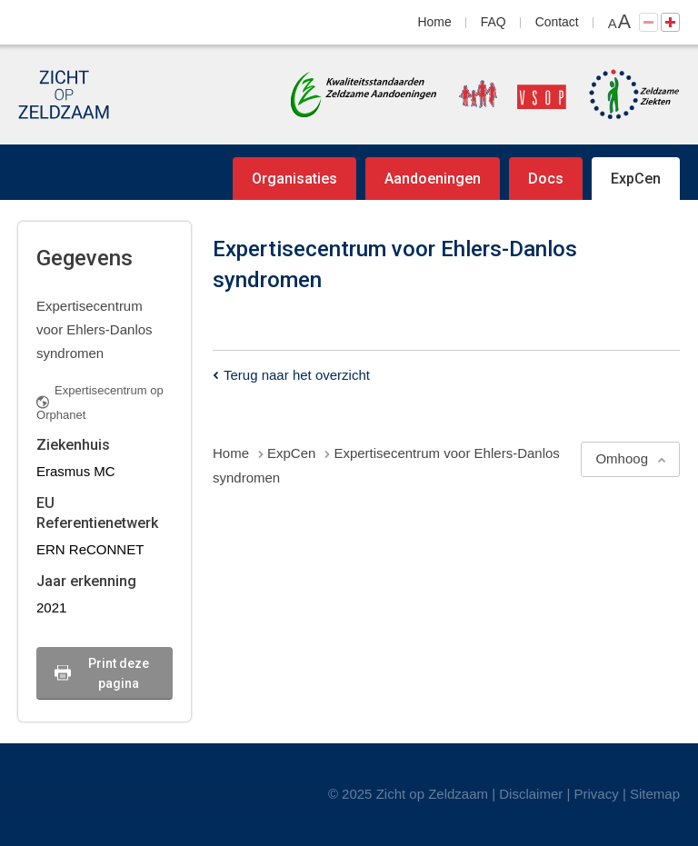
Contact (557, 22)
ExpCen (636, 178)
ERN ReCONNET (90, 549)
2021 (51, 607)
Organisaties (294, 178)
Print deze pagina (118, 673)
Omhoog (621, 458)
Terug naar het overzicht (297, 375)
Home (435, 22)
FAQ (493, 22)
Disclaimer (531, 793)
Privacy (596, 793)
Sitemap (655, 793)
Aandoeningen (432, 178)
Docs (545, 178)
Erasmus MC (75, 471)
